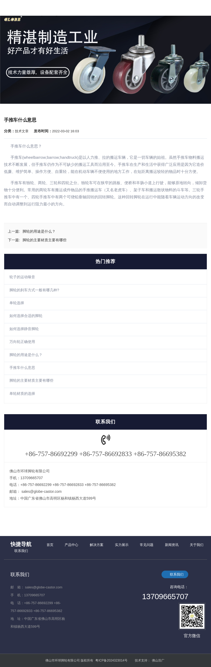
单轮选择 (16, 303)
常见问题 (146, 545)
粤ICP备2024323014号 (111, 660)
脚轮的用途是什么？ (25, 355)
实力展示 (122, 545)
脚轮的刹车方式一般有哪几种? (34, 290)
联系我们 (21, 551)
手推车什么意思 (22, 367)
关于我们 (196, 545)
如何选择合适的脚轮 (25, 316)
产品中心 (71, 545)
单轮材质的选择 (22, 393)
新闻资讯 (172, 545)
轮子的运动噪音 (22, 277)
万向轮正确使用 (22, 342)
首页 (50, 545)
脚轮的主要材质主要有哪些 (31, 380)
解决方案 (96, 545)
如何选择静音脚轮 (24, 329)
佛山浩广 (158, 660)
